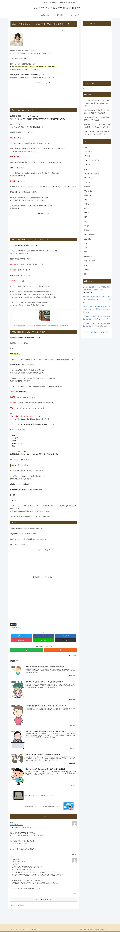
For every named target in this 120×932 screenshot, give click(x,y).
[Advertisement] (43, 96)
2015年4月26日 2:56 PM (16, 825)
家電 (85, 199)
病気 (85, 243)
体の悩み (13, 624)
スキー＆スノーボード (91, 160)
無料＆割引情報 (89, 234)
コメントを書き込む (43, 899)
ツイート (86, 88)
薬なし (18, 627)
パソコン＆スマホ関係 (91, 173)
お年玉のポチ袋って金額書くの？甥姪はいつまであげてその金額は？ (97, 111)
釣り (85, 274)
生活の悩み (88, 239)
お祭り (86, 147)
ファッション (88, 178)
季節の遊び (88, 195)
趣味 (85, 265)
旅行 (85, 221)
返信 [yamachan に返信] (74, 893)
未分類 (86, 226)
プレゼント (88, 182)
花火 (85, 252)
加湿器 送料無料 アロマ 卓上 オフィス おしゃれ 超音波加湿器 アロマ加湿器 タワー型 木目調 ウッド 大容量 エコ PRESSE (40, 325)
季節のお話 (88, 191)
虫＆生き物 (88, 256)
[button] (65, 640)
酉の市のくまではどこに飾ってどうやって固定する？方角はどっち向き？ (97, 126)
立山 (85, 248)
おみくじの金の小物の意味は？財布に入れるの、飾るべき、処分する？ (97, 133)
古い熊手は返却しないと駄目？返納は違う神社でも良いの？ (97, 118)
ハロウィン (88, 169)
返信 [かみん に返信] (74, 854)
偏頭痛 (13, 627)
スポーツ (87, 165)
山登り (86, 208)
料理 (85, 217)
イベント (87, 156)
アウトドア (88, 151)
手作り (86, 213)
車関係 (86, 269)
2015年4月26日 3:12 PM (18, 861)
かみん (12, 822)
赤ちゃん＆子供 (89, 261)
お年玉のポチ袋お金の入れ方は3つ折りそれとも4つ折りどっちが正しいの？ (96, 103)
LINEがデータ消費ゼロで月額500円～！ (96, 332)
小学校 (86, 204)
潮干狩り (87, 230)
